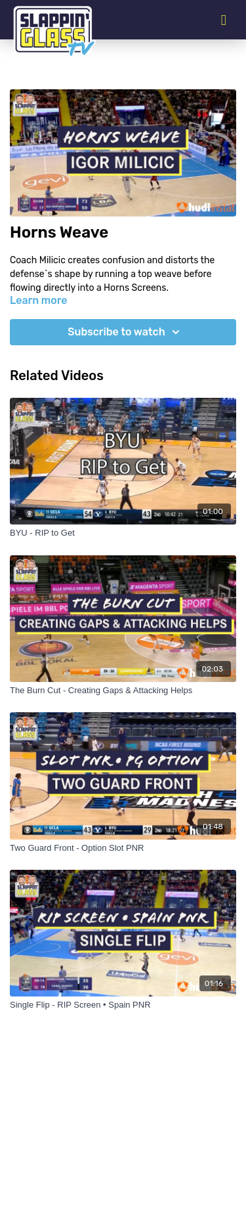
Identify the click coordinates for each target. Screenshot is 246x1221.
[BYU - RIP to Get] (123, 533)
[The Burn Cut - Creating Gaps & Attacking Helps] (123, 690)
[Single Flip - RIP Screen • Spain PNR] (123, 1005)
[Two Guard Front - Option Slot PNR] (123, 848)
